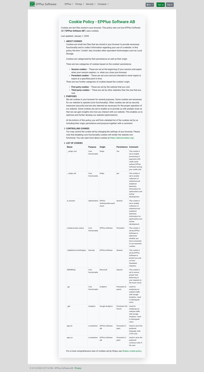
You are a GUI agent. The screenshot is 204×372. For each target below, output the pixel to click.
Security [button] (90, 4)
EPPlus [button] (68, 4)
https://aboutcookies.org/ (122, 138)
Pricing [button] (78, 4)
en (149, 5)
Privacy (78, 368)
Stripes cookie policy (131, 351)
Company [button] (102, 4)
